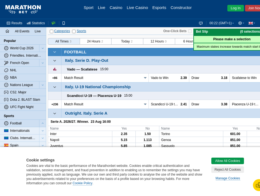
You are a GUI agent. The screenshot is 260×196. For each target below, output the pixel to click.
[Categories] (51, 31)
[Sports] (74, 31)
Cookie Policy (82, 183)
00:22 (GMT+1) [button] (220, 23)
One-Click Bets (175, 31)
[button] (241, 23)
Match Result (73, 78)
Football (75, 52)
